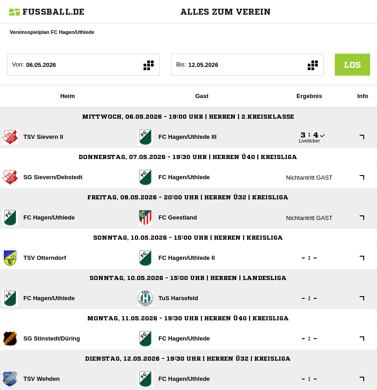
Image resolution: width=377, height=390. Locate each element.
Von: (18, 64)
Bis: (181, 64)
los (352, 64)
